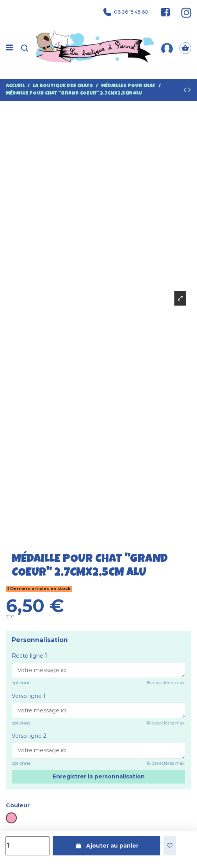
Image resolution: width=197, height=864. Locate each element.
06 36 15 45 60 (125, 12)
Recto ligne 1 (29, 655)
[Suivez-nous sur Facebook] (165, 12)
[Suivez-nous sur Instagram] (182, 12)
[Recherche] (24, 48)
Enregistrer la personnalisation (99, 776)
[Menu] (9, 48)
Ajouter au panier (106, 845)
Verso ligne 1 (29, 695)
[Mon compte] (167, 48)
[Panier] (185, 48)
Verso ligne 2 (29, 735)
